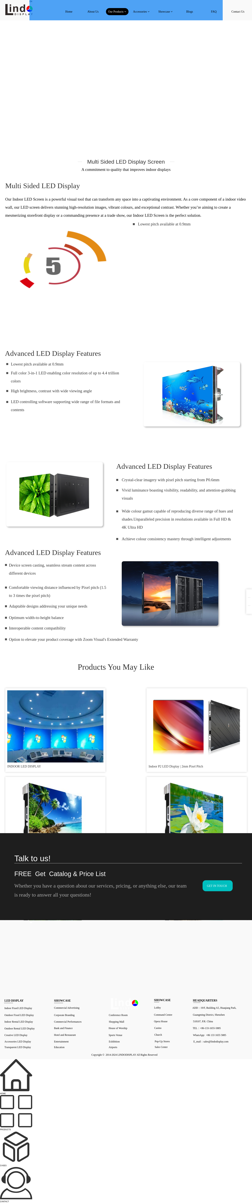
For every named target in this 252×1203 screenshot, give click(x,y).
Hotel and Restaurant (65, 1035)
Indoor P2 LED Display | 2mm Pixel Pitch (93, 736)
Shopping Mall (116, 1021)
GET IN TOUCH (217, 886)
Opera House (160, 1021)
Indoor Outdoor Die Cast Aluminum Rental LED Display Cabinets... (155, 796)
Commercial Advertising (67, 1007)
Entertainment (61, 1041)
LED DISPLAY (14, 1000)
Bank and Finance (63, 1028)
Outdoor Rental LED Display (20, 1028)
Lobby (157, 1007)
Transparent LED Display (17, 1047)
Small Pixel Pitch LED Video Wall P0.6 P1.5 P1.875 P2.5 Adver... (92, 796)
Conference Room (118, 1015)
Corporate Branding (64, 1015)
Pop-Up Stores (162, 1041)
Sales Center (161, 1047)
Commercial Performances (68, 1021)
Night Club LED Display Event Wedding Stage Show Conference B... (156, 736)
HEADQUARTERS (205, 1000)
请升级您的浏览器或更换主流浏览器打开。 (61, 261)
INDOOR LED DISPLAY (25, 734)
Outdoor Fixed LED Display (19, 1015)
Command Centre (163, 1014)
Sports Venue (115, 1035)
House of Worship (118, 1028)
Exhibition (114, 1041)
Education (59, 1047)
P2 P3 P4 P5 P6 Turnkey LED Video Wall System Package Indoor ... (32, 796)
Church (158, 1034)
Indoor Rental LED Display (19, 1021)
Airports (113, 1047)
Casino (157, 1028)
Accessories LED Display (17, 1041)
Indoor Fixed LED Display (18, 1008)
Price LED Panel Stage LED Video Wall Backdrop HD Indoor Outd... (215, 736)
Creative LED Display (16, 1035)
